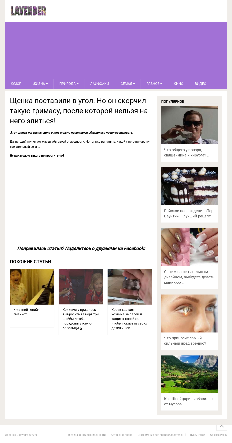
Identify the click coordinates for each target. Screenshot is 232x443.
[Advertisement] (116, 50)
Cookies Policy (218, 434)
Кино (178, 84)
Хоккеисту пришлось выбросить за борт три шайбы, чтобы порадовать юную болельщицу (81, 319)
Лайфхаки (99, 84)
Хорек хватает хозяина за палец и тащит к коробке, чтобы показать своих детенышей (129, 319)
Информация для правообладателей (160, 434)
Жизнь (39, 84)
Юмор (16, 84)
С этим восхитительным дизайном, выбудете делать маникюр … (189, 277)
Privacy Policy (197, 434)
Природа (67, 84)
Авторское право (121, 434)
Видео (200, 84)
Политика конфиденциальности (86, 434)
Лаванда (10, 434)
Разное (152, 84)
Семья (126, 84)
